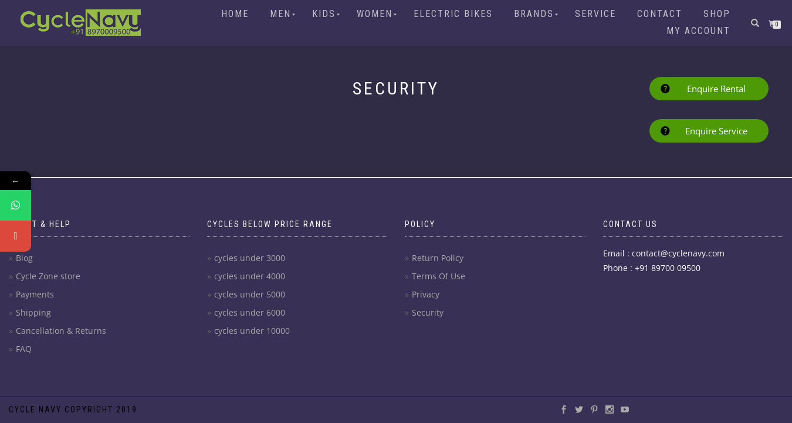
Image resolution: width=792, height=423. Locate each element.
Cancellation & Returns (61, 330)
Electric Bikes (453, 13)
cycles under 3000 (249, 257)
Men (280, 13)
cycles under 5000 (249, 294)
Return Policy (437, 257)
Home (235, 13)
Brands (534, 13)
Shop (716, 13)
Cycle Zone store (48, 276)
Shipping (33, 312)
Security (428, 312)
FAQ (24, 348)
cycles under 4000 (249, 276)
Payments (35, 294)
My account (698, 30)
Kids (324, 13)
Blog (24, 257)
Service (595, 13)
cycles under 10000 (252, 330)
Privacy (425, 294)
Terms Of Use (438, 276)
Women (374, 13)
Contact (659, 13)
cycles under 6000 (249, 312)
